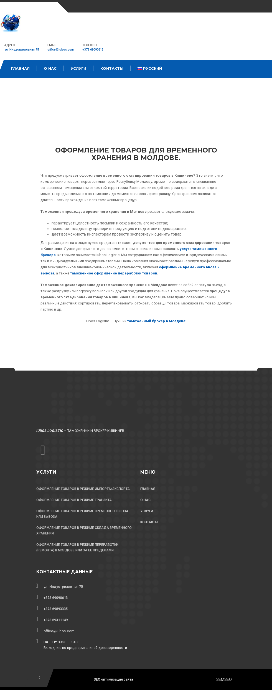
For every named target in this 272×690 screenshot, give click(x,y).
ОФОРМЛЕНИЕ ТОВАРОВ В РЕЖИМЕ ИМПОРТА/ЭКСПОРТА (83, 489)
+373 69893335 (56, 609)
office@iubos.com (60, 49)
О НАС (145, 500)
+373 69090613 (92, 49)
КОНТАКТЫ (149, 522)
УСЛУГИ (146, 511)
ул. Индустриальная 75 (21, 49)
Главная (20, 68)
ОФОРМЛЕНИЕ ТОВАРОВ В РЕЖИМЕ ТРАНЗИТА (74, 500)
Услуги (78, 68)
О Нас (50, 68)
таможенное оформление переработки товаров (113, 273)
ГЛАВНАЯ (147, 489)
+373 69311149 (56, 620)
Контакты (111, 68)
